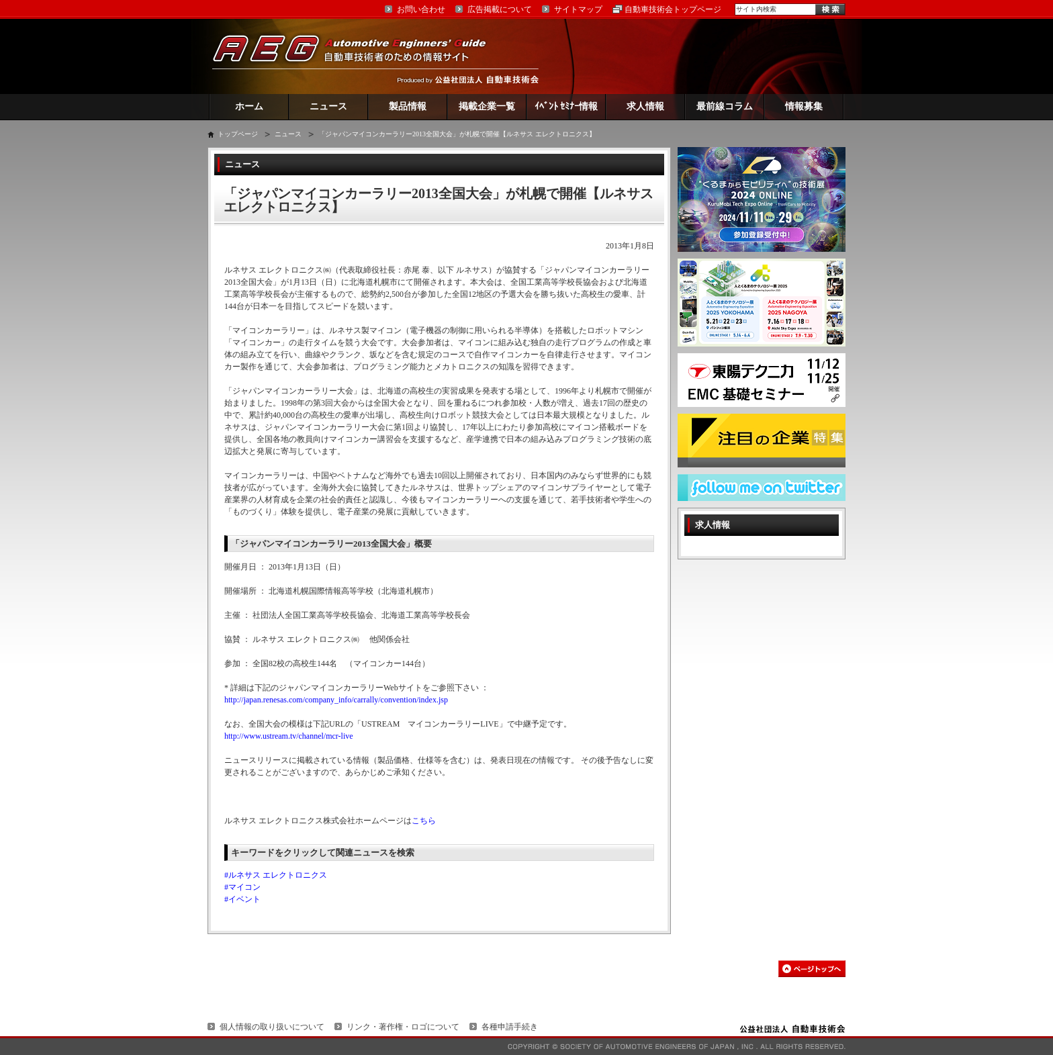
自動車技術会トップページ (673, 9)
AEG (358, 56)
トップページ (238, 134)
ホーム (249, 106)
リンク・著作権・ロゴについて (403, 1026)
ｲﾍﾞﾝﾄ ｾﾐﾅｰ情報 (566, 106)
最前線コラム (724, 106)
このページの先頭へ (811, 968)
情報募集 (804, 106)
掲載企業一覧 (487, 106)
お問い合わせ (421, 9)
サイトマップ (578, 9)
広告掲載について (499, 9)
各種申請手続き (510, 1026)
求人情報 (645, 106)
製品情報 (407, 106)
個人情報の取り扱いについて (272, 1026)
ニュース (328, 106)
